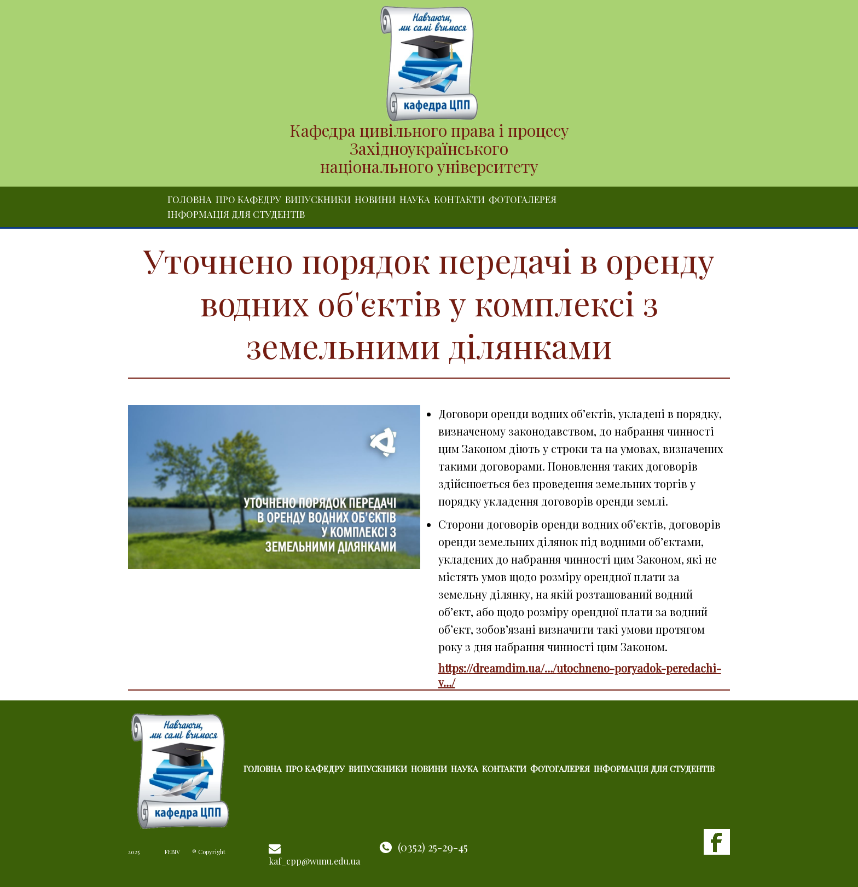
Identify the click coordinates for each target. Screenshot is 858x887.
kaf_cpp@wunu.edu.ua (314, 861)
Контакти (459, 199)
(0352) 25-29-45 (433, 846)
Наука (414, 199)
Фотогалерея (522, 199)
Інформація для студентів (236, 214)
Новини (375, 199)
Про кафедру (248, 199)
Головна (189, 199)
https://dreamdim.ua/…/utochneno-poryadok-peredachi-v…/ (579, 674)
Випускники (318, 199)
